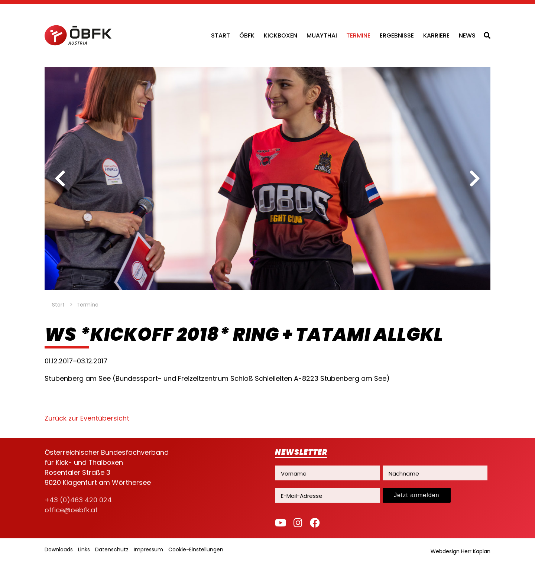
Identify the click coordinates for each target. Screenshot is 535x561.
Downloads (59, 549)
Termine (358, 35)
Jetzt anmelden (417, 495)
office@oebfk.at (71, 510)
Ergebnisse (397, 35)
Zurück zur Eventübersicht (87, 418)
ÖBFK (246, 35)
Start (220, 35)
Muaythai (322, 35)
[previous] (60, 178)
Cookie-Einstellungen (195, 549)
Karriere (436, 35)
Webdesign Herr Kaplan (460, 551)
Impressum (148, 549)
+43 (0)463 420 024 (78, 500)
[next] (475, 178)
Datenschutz (112, 549)
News (467, 35)
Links (84, 549)
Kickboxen (280, 35)
